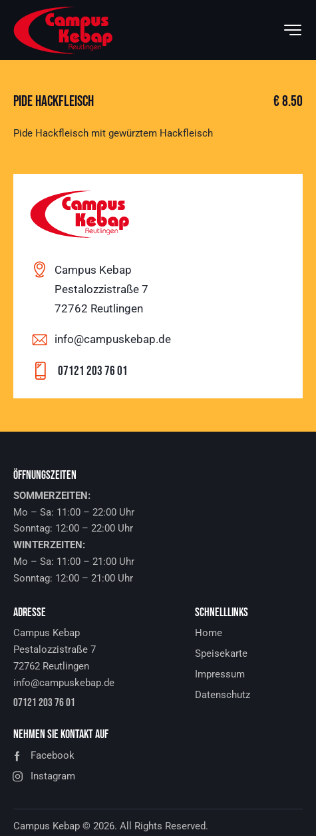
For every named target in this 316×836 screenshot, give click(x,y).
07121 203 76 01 (93, 371)
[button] (158, 756)
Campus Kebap (46, 826)
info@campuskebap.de (113, 339)
